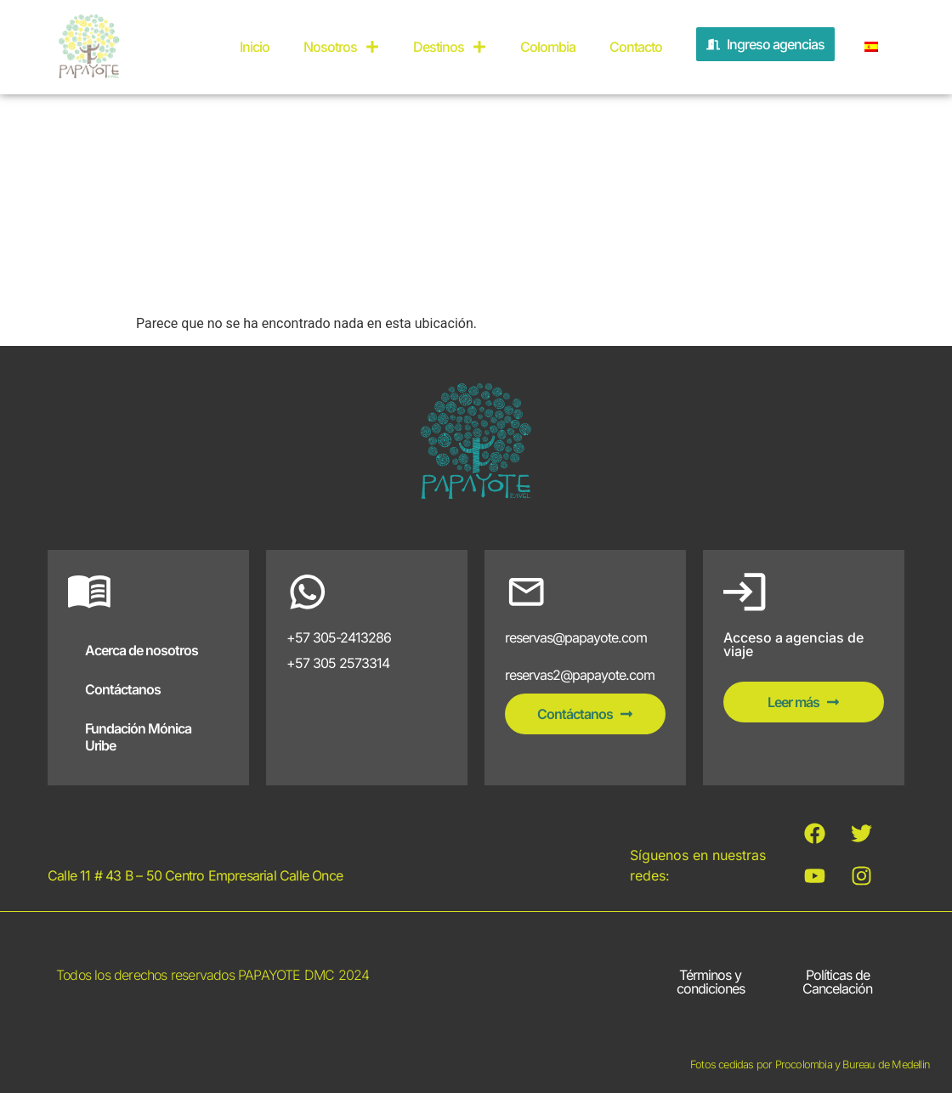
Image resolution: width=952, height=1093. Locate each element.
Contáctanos (123, 689)
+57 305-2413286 (338, 637)
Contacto (635, 46)
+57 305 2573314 (337, 662)
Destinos (449, 46)
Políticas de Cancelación (837, 981)
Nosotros (341, 46)
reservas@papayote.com (576, 637)
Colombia (547, 46)
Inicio (254, 46)
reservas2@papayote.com (579, 674)
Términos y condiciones (711, 981)
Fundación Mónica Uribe (138, 737)
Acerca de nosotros (141, 650)
